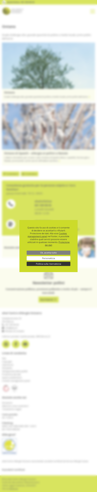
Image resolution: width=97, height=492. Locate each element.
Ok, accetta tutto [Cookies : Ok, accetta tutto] (48, 252)
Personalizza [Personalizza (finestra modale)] (48, 258)
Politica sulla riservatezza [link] (48, 263)
